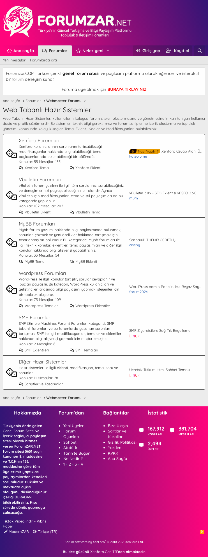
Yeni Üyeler (73, 425)
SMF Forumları (35, 317)
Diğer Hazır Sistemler (42, 362)
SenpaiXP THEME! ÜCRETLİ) (152, 240)
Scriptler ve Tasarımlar (41, 384)
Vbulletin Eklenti (35, 212)
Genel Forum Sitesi (18, 431)
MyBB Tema (32, 261)
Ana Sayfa (117, 458)
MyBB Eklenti (83, 261)
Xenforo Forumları (39, 140)
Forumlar (58, 50)
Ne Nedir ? (73, 458)
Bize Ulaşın (118, 425)
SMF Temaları (84, 350)
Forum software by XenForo (104, 542)
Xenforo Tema (34, 167)
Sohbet (70, 442)
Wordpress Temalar (38, 305)
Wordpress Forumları (42, 273)
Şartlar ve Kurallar (117, 434)
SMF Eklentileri (34, 350)
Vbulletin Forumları (40, 179)
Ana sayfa (23, 50)
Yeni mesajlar (14, 60)
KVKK (113, 453)
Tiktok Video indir (18, 521)
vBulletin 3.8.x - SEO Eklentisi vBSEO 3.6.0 (163, 193)
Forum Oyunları (71, 434)
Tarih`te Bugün (76, 453)
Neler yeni (92, 50)
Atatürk (70, 447)
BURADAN (23, 497)
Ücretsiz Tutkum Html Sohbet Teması (159, 369)
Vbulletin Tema (85, 212)
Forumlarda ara (43, 60)
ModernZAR (16, 531)
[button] (108, 50)
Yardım (114, 447)
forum (18, 79)
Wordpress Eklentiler (90, 305)
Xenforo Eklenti (85, 167)
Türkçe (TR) (45, 531)
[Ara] (199, 50)
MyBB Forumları (37, 224)
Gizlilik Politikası (122, 442)
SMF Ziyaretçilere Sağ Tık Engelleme (159, 330)
